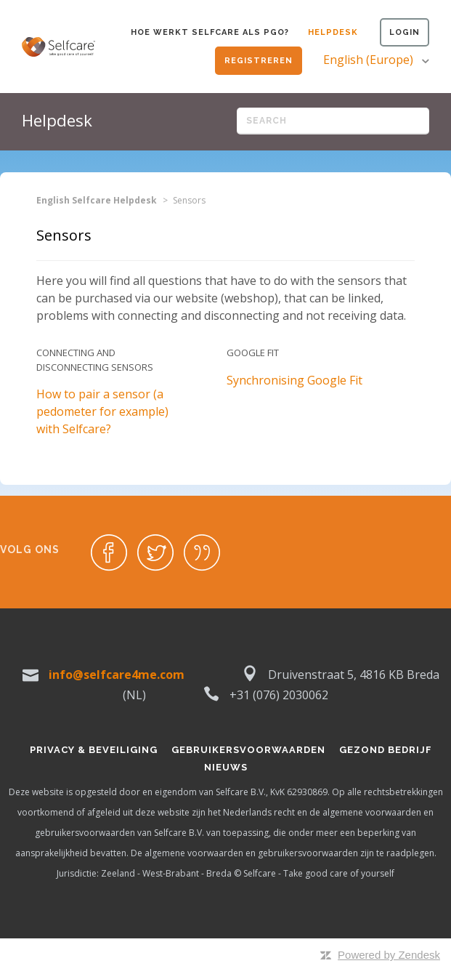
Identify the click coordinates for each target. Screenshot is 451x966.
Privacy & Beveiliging (94, 749)
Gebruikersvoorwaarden (248, 749)
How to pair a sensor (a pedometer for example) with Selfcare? (102, 411)
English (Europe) (369, 60)
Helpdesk (333, 32)
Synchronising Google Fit (294, 380)
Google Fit (253, 352)
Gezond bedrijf (385, 749)
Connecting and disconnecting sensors (94, 360)
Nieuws (226, 767)
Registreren (258, 60)
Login (404, 32)
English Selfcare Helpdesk (96, 200)
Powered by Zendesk (389, 955)
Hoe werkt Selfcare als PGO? (210, 32)
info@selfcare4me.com (116, 675)
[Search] (333, 121)
